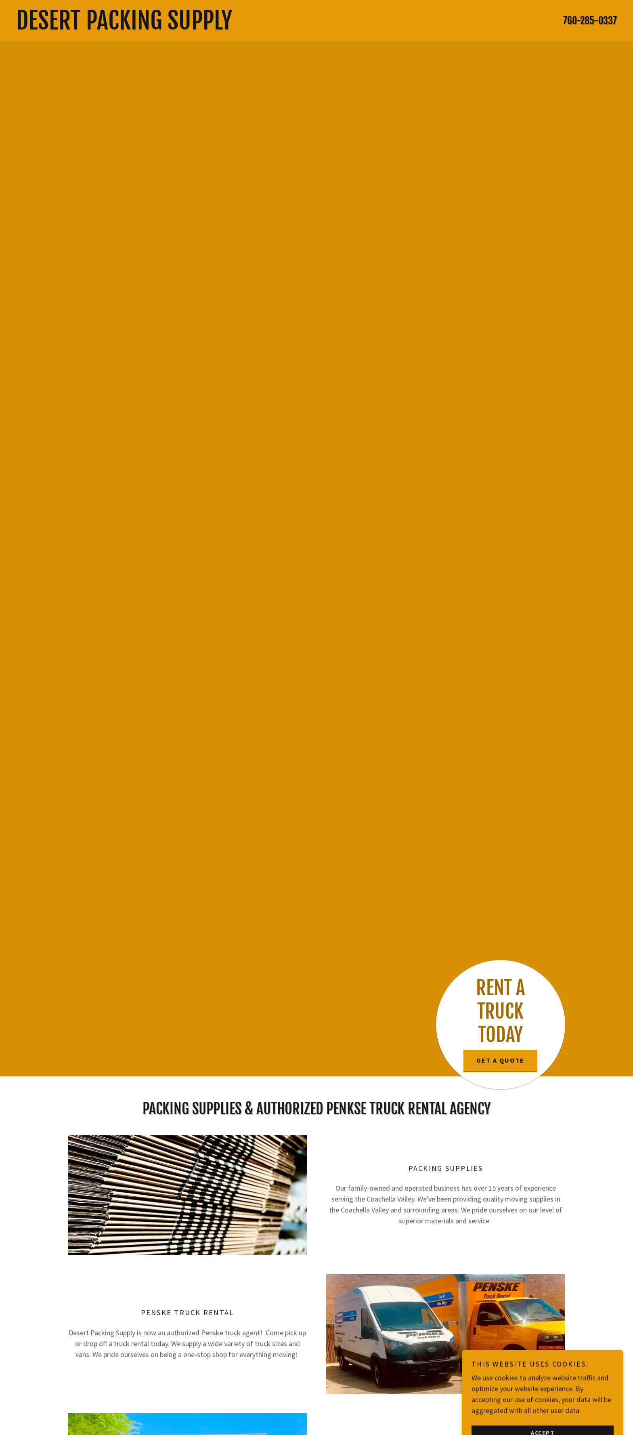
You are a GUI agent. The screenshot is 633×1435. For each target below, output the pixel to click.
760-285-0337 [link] (590, 21)
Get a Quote (500, 1060)
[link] (234, 27)
